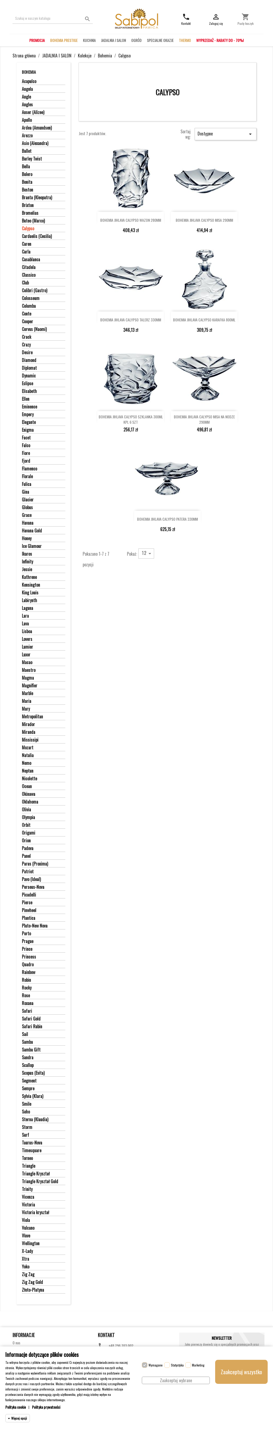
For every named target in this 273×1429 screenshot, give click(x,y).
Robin (26, 980)
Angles (27, 105)
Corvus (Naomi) (34, 329)
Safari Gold (31, 1019)
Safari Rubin (32, 1027)
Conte (26, 314)
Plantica (28, 918)
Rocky (26, 988)
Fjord (26, 461)
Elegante (29, 422)
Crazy (26, 345)
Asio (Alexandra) (35, 143)
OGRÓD (136, 40)
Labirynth (29, 600)
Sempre (28, 1089)
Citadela (28, 267)
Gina (25, 492)
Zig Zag (28, 1275)
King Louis (30, 593)
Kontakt (106, 1334)
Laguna (27, 608)
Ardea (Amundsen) (37, 128)
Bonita (27, 182)
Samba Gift (31, 1050)
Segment (29, 1081)
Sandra (27, 1058)
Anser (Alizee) (33, 112)
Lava (25, 624)
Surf (25, 1135)
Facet (26, 438)
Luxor (26, 655)
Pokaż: (132, 553)
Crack (26, 337)
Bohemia (29, 72)
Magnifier (29, 686)
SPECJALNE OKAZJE (160, 40)
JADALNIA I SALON (113, 40)
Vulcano (28, 1228)
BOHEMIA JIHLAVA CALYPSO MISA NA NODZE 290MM (204, 419)
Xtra (25, 1259)
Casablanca (31, 260)
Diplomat (29, 368)
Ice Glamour (32, 546)
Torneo (27, 1158)
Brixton (28, 205)
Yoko (25, 1267)
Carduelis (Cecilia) (37, 236)
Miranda (28, 732)
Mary (26, 709)
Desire (27, 353)
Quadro (28, 965)
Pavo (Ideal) (31, 879)
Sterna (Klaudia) (35, 1120)
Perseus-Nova (33, 887)
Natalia (28, 755)
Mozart (27, 748)
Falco (26, 446)
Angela (27, 89)
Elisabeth (29, 391)
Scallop (28, 1065)
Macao (27, 662)
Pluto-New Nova (34, 926)
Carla (26, 252)
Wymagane (155, 1365)
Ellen (25, 399)
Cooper (27, 322)
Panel (26, 856)
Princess (29, 957)
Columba (29, 306)
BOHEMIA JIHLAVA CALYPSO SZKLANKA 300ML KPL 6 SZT (131, 419)
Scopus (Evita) (33, 1073)
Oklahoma (30, 802)
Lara (25, 616)
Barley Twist (32, 159)
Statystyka (177, 1365)
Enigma (28, 430)
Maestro (28, 670)
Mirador (28, 724)
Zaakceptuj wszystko (241, 1372)
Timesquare (31, 1151)
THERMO (185, 40)
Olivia (26, 810)
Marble (27, 693)
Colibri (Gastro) (34, 291)
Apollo (27, 120)
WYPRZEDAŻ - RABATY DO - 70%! (220, 40)
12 (147, 553)
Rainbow (28, 972)
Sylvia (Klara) (32, 1096)
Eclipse (27, 384)
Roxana (27, 1003)
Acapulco (29, 81)
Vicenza (28, 1197)
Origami (28, 833)
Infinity (27, 562)
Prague (27, 941)
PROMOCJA (37, 40)
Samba (27, 1042)
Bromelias (30, 213)
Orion (26, 841)
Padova (27, 848)
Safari (27, 1011)
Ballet (26, 151)
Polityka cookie (15, 1407)
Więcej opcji (19, 1418)
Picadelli (29, 895)
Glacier (28, 500)
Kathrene (29, 577)
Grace (26, 515)
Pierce (27, 903)
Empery (28, 415)
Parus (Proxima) (35, 864)
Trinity (27, 1189)
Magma (28, 678)
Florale (27, 477)
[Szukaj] (53, 18)
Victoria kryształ (35, 1213)
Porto (26, 934)
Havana (27, 523)
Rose (26, 996)
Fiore (26, 453)
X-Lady (27, 1251)
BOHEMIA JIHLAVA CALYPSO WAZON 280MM (130, 220)
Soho (26, 1112)
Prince (27, 949)
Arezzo (27, 136)
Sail (25, 1034)
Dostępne (226, 133)
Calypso (28, 229)
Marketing (198, 1365)
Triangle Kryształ (36, 1174)
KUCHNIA (89, 40)
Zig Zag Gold (32, 1282)
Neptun (27, 771)
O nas (16, 1342)
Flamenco (29, 469)
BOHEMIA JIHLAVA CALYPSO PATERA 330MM (167, 519)
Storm (27, 1127)
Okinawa (28, 794)
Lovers (27, 639)
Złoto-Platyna (33, 1290)
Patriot (28, 872)
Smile (26, 1104)
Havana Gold (32, 531)
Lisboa (27, 631)
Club (25, 283)
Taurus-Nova (32, 1143)
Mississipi (30, 740)
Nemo (26, 763)
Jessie (27, 570)
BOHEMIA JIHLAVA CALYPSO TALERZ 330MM (130, 319)
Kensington (31, 585)
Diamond (29, 360)
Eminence (29, 407)
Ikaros (27, 554)
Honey (26, 539)
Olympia (28, 817)
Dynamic (29, 376)
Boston (27, 190)
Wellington (30, 1244)
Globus (27, 508)
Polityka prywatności (46, 1407)
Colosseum (30, 298)
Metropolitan (32, 717)
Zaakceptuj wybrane (176, 1380)
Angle (26, 97)
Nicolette (29, 779)
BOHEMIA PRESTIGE (64, 40)
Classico (28, 275)
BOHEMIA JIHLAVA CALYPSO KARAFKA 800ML (204, 319)
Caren (26, 244)
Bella (26, 167)
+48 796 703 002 (121, 1345)
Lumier (27, 647)
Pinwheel (29, 910)
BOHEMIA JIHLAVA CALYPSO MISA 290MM (204, 220)
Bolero (27, 174)
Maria (26, 701)
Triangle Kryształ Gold (40, 1182)
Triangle (28, 1166)
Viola (26, 1220)
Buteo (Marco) (33, 221)
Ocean (27, 786)
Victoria (28, 1205)
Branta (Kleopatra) (37, 198)
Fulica (26, 484)
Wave (26, 1236)
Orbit (26, 825)
